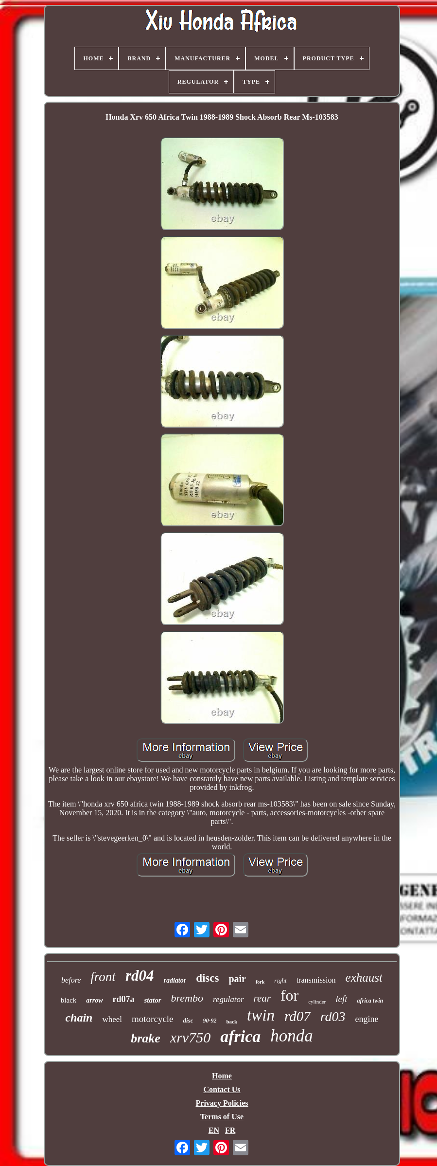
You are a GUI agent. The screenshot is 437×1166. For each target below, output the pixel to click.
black (68, 1000)
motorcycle (152, 1019)
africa (240, 1036)
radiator (174, 980)
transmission (316, 980)
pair (237, 978)
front (103, 976)
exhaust (364, 977)
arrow (94, 1000)
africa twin (370, 1000)
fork (260, 982)
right (280, 980)
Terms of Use (222, 1116)
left (341, 999)
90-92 (209, 1020)
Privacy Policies (222, 1103)
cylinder (317, 1002)
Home (222, 1076)
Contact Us (222, 1089)
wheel (112, 1019)
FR (230, 1130)
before (71, 980)
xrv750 (190, 1037)
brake (145, 1038)
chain (78, 1017)
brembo (187, 998)
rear (262, 998)
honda (291, 1035)
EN (214, 1130)
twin (261, 1015)
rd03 (333, 1016)
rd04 (139, 975)
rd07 (297, 1016)
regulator (228, 999)
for (289, 995)
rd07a (124, 999)
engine (367, 1019)
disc (188, 1020)
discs (207, 978)
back (231, 1021)
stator (152, 1000)
